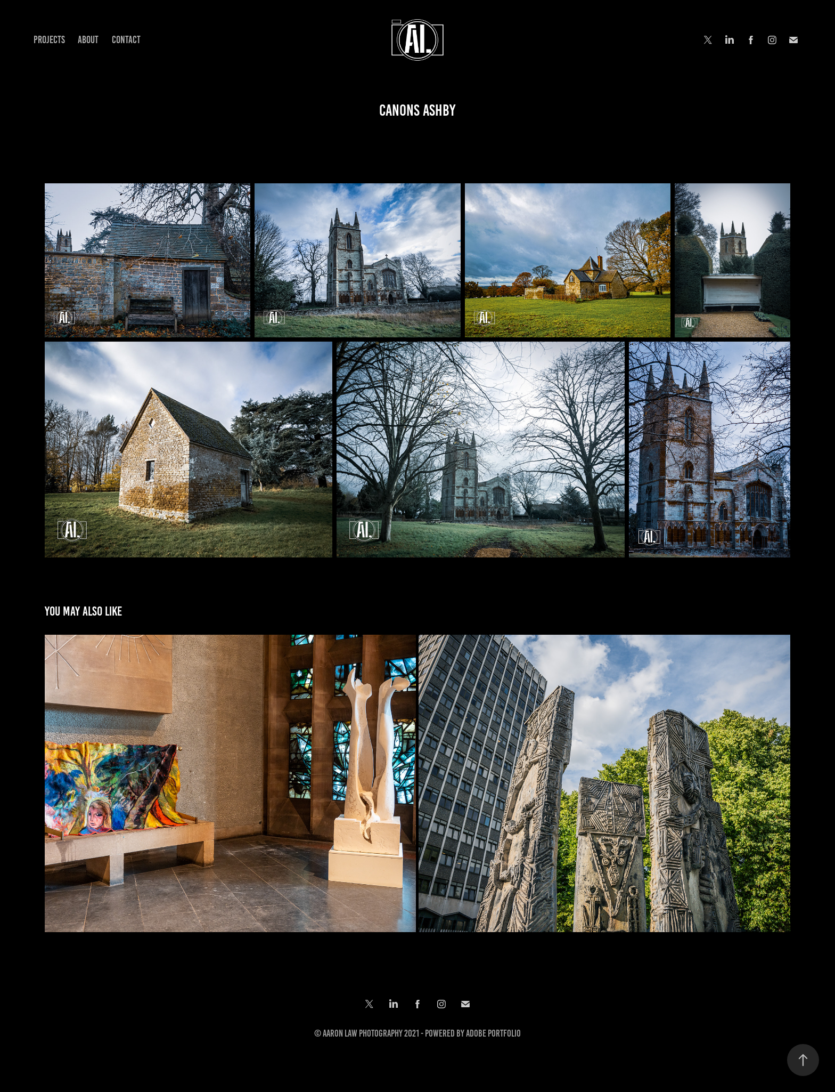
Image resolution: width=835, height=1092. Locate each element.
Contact (126, 39)
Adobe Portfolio (493, 1033)
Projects (49, 39)
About (88, 39)
